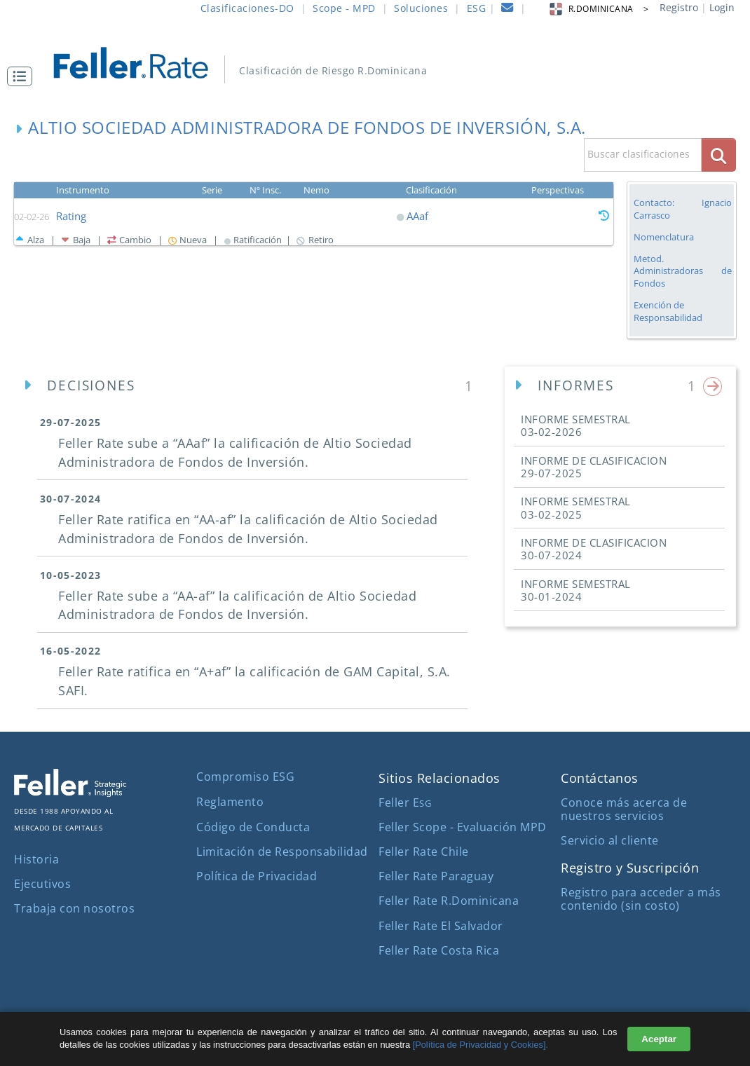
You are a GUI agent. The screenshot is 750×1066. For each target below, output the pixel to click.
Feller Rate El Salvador (441, 926)
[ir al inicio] (140, 61)
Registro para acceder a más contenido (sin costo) (641, 898)
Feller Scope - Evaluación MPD (463, 827)
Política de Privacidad (256, 876)
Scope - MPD (344, 8)
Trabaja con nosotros (74, 908)
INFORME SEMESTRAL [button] (576, 425)
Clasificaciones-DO (247, 8)
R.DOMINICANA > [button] (598, 9)
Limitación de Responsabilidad (282, 851)
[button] (23, 76)
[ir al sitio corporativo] (70, 792)
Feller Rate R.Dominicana (449, 900)
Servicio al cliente (610, 840)
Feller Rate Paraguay (436, 876)
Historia (36, 859)
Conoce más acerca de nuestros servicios (624, 809)
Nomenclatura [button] (664, 237)
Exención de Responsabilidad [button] (668, 311)
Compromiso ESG (245, 776)
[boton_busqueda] (719, 154)
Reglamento (230, 801)
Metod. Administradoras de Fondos (682, 271)
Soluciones (421, 8)
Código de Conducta (253, 827)
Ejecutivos (42, 883)
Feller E (405, 802)
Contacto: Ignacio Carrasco (682, 208)
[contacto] (507, 9)
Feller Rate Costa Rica (439, 950)
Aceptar (658, 1039)
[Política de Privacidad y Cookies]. (480, 1044)
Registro (679, 7)
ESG (476, 8)
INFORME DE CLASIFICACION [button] (594, 466)
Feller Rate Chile (424, 851)
